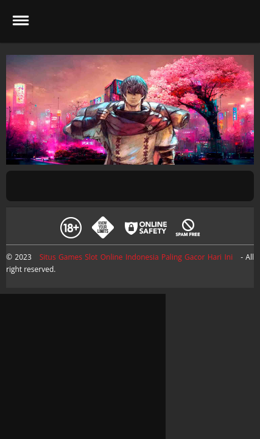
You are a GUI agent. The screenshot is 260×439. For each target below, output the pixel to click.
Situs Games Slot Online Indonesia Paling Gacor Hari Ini (136, 257)
